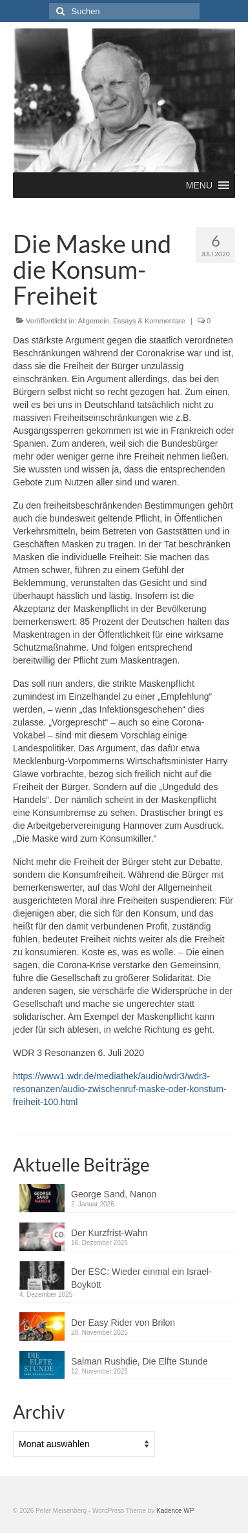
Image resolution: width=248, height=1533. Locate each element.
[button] (199, 185)
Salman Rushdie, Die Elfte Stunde (139, 1361)
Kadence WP (175, 1510)
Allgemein (93, 321)
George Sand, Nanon (113, 1194)
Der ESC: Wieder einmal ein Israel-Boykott (141, 1278)
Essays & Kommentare (149, 321)
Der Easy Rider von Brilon (123, 1322)
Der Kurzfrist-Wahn (109, 1233)
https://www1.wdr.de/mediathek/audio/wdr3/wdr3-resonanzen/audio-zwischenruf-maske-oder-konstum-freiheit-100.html (120, 1089)
